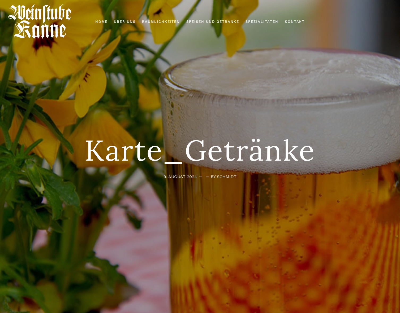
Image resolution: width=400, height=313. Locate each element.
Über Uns (125, 22)
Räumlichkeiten (161, 22)
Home (101, 22)
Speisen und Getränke (212, 22)
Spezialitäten (262, 22)
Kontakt (295, 22)
